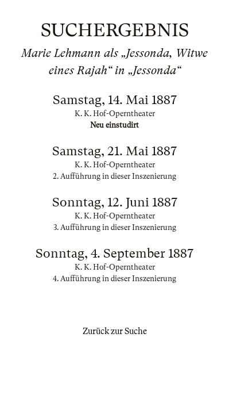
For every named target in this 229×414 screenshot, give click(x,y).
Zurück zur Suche (115, 331)
